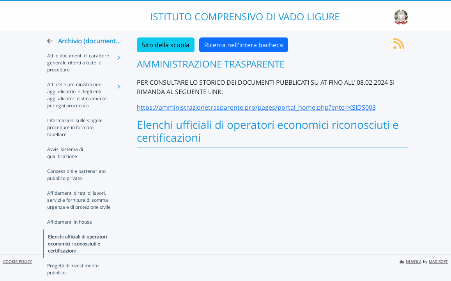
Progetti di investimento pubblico (73, 269)
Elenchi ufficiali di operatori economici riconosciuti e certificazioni (77, 243)
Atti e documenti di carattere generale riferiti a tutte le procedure (78, 76)
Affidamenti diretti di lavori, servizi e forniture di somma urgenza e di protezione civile (79, 200)
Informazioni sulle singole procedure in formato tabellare (80, 138)
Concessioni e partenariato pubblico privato (76, 174)
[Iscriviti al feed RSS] (398, 46)
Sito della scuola (165, 45)
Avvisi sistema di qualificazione (80, 156)
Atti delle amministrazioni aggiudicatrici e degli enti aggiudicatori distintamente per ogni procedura (77, 109)
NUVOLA (410, 261)
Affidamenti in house (69, 222)
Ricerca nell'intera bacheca (243, 45)
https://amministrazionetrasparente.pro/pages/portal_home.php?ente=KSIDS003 (256, 107)
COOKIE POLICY (17, 261)
